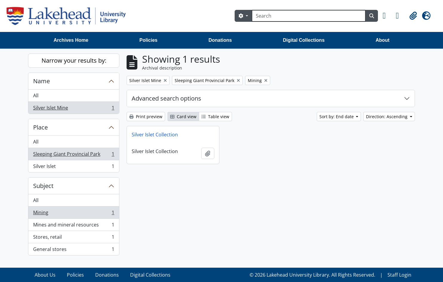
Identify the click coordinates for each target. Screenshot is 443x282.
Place (40, 127)
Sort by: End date (337, 116)
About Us (45, 275)
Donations (220, 40)
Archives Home (71, 40)
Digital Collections (304, 40)
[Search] (309, 16)
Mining (73, 214)
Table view (215, 116)
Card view (183, 116)
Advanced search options (166, 98)
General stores (73, 250)
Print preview (145, 116)
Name (41, 81)
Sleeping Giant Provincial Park (73, 155)
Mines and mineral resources (73, 226)
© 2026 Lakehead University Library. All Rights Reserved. (312, 275)
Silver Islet (73, 167)
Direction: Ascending (387, 116)
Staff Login (399, 275)
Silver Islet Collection (155, 134)
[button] (386, 15)
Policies (148, 40)
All (36, 95)
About (382, 40)
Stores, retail (73, 238)
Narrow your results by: (73, 60)
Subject (43, 186)
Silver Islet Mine (73, 109)
